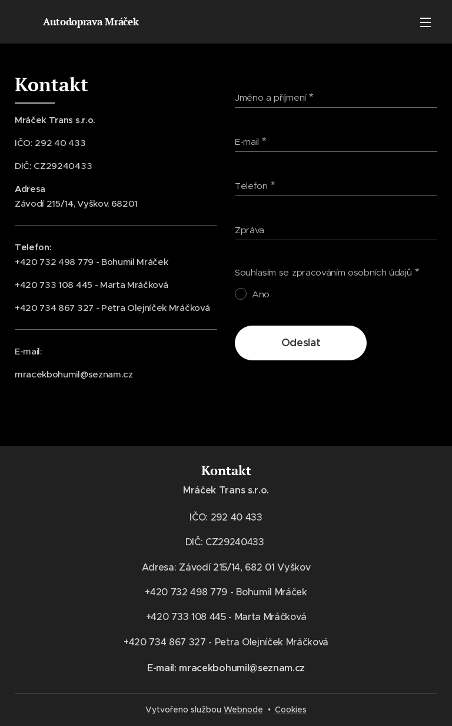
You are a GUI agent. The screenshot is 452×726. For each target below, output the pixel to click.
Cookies (291, 709)
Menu (425, 22)
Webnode (243, 709)
